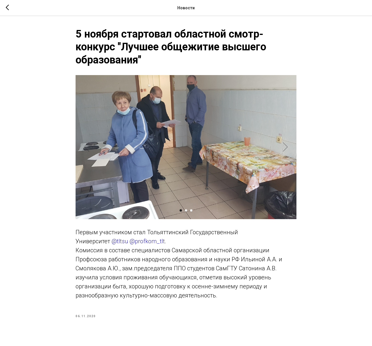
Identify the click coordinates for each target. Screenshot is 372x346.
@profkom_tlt (147, 241)
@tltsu (120, 241)
